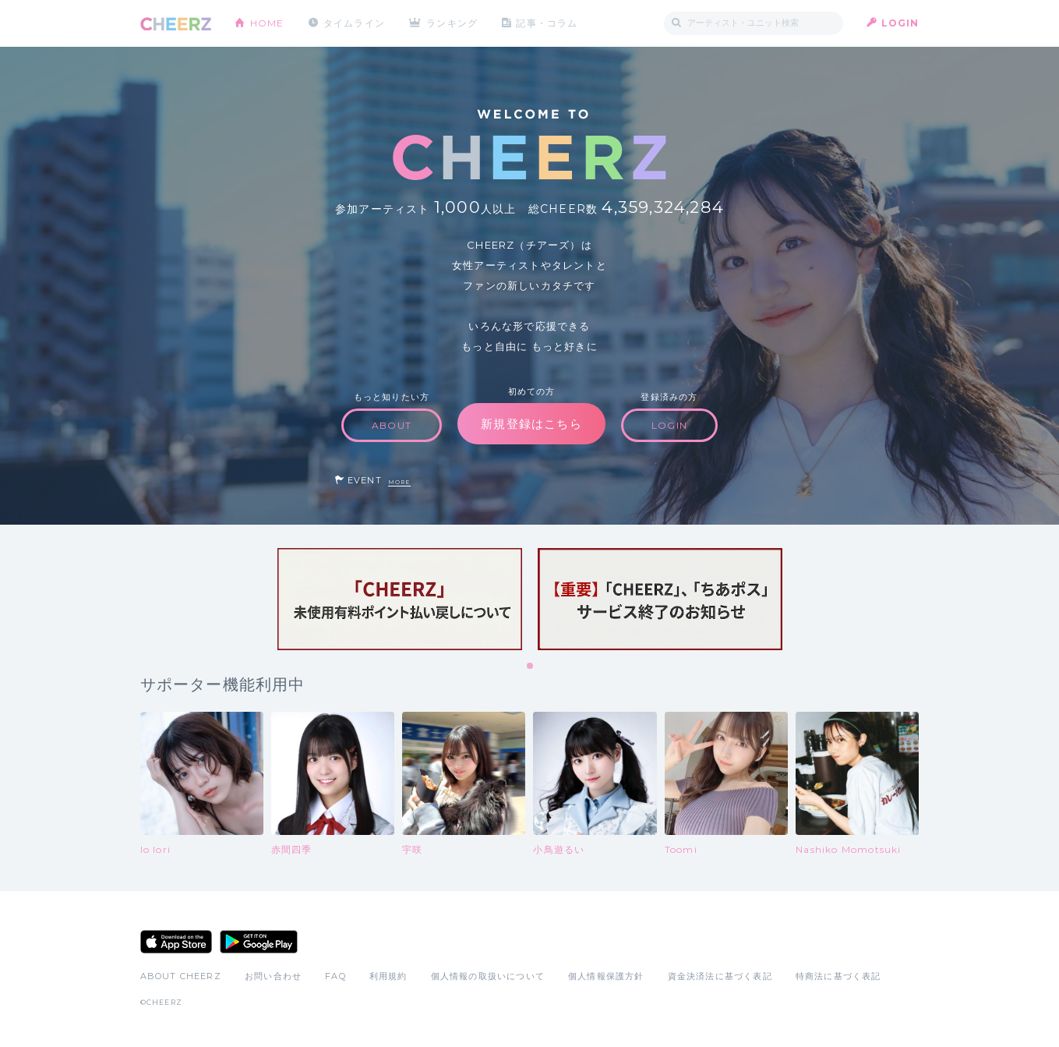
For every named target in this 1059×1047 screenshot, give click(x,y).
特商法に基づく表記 (838, 976)
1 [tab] (531, 666)
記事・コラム (546, 23)
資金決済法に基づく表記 (720, 976)
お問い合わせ (273, 976)
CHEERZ (175, 23)
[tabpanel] (399, 599)
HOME (267, 23)
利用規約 (388, 976)
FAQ (335, 976)
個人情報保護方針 (606, 976)
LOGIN (900, 23)
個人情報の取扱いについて (488, 976)
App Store (176, 941)
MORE (399, 482)
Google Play (259, 941)
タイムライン (354, 23)
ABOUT (391, 425)
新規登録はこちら (531, 423)
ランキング (452, 23)
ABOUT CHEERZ (180, 976)
